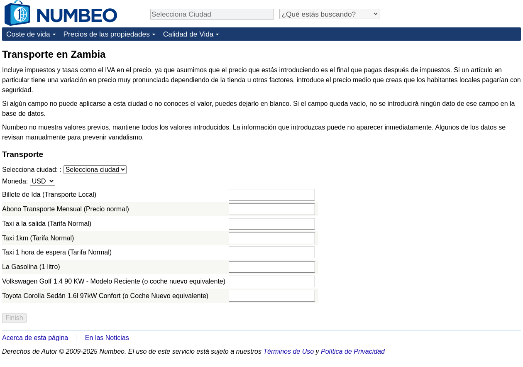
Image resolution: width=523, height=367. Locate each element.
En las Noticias (107, 337)
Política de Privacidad (353, 351)
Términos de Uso (288, 351)
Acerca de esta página (35, 337)
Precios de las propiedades (107, 34)
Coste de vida (28, 34)
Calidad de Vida (188, 34)
